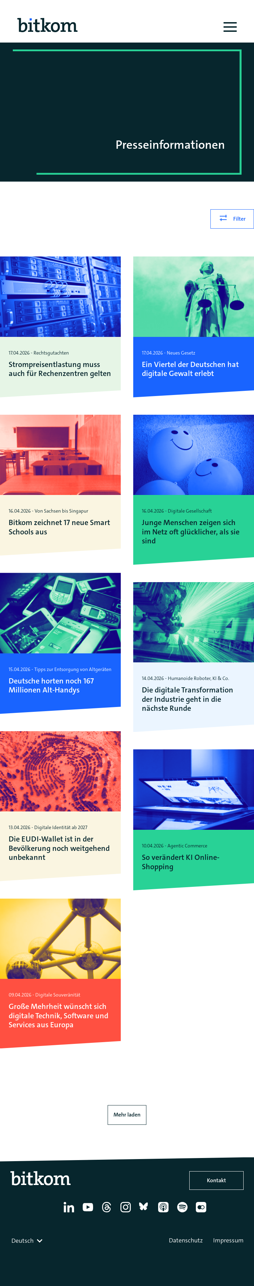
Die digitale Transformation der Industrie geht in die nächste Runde (187, 699)
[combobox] (27, 1241)
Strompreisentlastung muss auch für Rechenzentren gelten (60, 369)
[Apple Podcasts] (164, 1212)
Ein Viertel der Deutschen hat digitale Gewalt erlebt (190, 369)
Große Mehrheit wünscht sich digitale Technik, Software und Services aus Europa (58, 1015)
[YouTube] (89, 1212)
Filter (239, 218)
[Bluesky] (145, 1212)
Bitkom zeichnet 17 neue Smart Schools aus (59, 527)
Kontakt (216, 1180)
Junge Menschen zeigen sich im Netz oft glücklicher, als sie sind (190, 531)
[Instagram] (126, 1212)
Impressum (228, 1240)
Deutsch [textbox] (22, 1241)
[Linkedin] (70, 1212)
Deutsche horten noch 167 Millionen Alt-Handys (51, 686)
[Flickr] (202, 1212)
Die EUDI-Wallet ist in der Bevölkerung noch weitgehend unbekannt (59, 848)
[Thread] (107, 1212)
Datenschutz (186, 1240)
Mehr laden (127, 1114)
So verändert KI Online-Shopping (180, 862)
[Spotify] (183, 1212)
